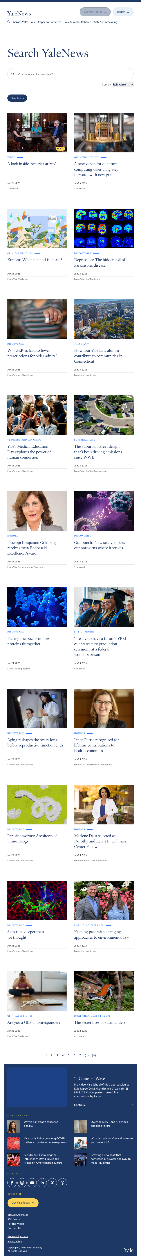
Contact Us (14, 1228)
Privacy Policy (15, 1241)
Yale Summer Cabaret (78, 22)
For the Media (16, 1224)
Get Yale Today (23, 1202)
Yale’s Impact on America (46, 22)
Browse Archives (18, 1215)
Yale (129, 1251)
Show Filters (17, 98)
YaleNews (19, 14)
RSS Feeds (14, 1219)
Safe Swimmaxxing (105, 22)
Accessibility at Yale (18, 1236)
